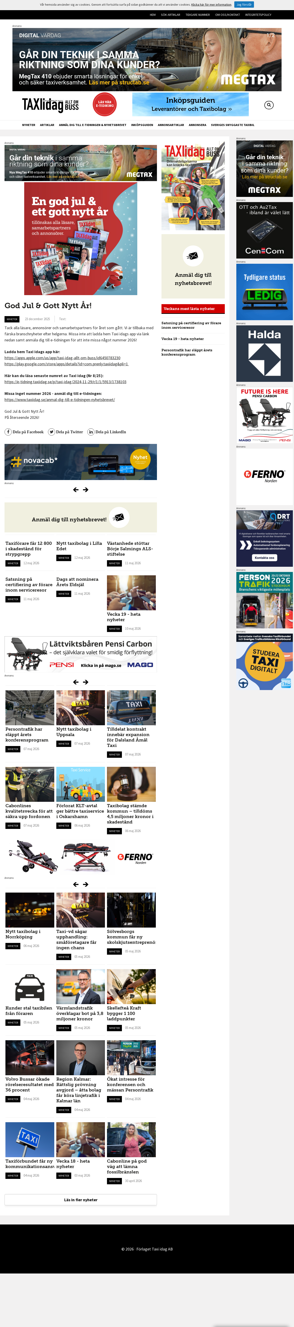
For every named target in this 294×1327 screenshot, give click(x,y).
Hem (153, 15)
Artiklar (47, 125)
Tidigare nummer (198, 15)
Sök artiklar (170, 15)
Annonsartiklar (171, 125)
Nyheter (28, 125)
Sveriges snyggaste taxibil (232, 125)
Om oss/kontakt (227, 15)
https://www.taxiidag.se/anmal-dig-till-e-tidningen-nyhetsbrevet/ (60, 399)
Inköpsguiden (142, 125)
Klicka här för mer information (211, 4)
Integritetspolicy (258, 15)
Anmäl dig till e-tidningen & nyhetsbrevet (92, 125)
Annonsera (197, 125)
